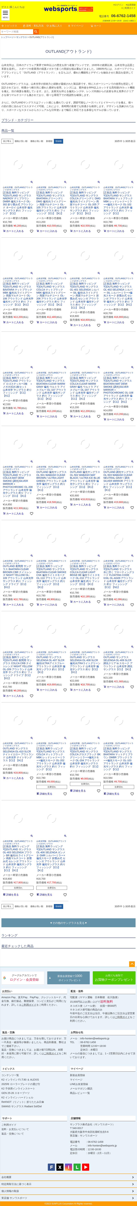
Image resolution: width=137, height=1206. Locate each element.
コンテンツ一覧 (10, 1075)
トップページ (7, 37)
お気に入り (54, 25)
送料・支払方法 (33, 25)
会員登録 (131, 5)
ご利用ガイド (129, 8)
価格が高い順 (36, 141)
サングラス (21, 37)
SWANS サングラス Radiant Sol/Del (21, 1106)
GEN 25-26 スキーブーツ (15, 1093)
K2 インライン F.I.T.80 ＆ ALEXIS (20, 1079)
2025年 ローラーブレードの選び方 (20, 1084)
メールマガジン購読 (81, 1088)
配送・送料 (77, 991)
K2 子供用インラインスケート (18, 1088)
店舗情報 (76, 1118)
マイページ (75, 25)
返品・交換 (8, 1032)
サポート (7, 1118)
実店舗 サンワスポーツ (14, 1198)
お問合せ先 (77, 1032)
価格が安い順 (21, 141)
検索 (36, 31)
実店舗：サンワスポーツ (83, 1135)
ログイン (119, 5)
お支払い (7, 991)
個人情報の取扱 (10, 1191)
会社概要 (6, 1177)
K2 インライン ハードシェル (17, 1097)
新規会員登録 (77, 1075)
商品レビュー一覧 (80, 1093)
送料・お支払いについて (15, 1129)
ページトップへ (132, 964)
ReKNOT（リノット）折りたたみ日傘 (22, 1101)
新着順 (49, 141)
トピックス (9, 25)
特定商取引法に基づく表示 (16, 1184)
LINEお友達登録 (79, 1084)
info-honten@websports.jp (94, 1038)
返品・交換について (12, 1133)
